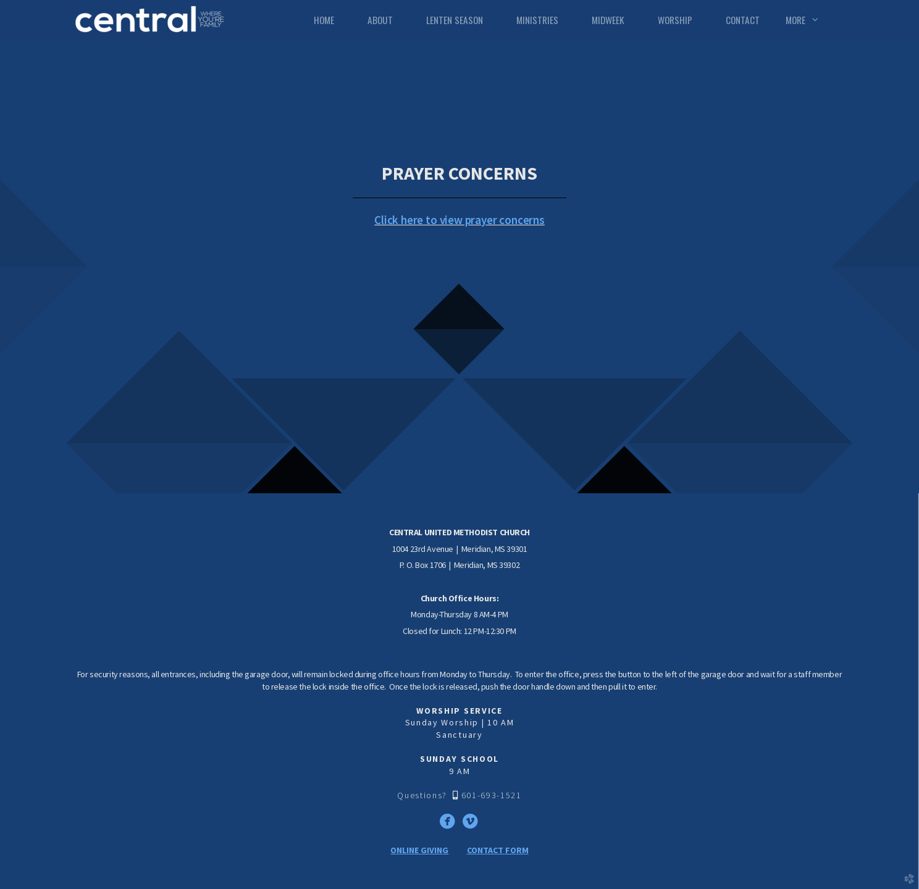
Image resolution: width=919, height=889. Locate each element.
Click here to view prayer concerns (459, 219)
